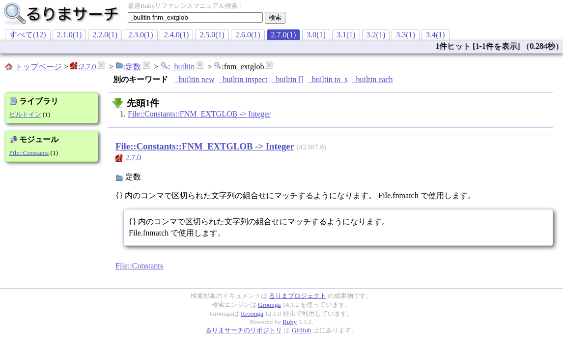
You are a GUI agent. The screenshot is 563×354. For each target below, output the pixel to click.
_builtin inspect (243, 79)
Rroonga (252, 313)
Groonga (269, 304)
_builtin (182, 66)
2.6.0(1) (247, 34)
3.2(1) (376, 34)
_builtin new (194, 79)
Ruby (289, 321)
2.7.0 (88, 66)
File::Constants (29, 152)
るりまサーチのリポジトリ (243, 330)
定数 (133, 66)
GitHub (301, 330)
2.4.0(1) (176, 34)
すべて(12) (27, 34)
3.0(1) (316, 34)
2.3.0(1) (140, 34)
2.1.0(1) (69, 34)
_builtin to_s (327, 79)
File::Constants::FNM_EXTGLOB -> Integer (199, 114)
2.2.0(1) (104, 34)
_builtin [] (288, 79)
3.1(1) (346, 34)
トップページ (38, 66)
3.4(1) (435, 34)
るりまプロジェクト (297, 295)
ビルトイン (25, 114)
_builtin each (372, 79)
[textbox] (195, 17)
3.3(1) (405, 34)
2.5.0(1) (212, 34)
